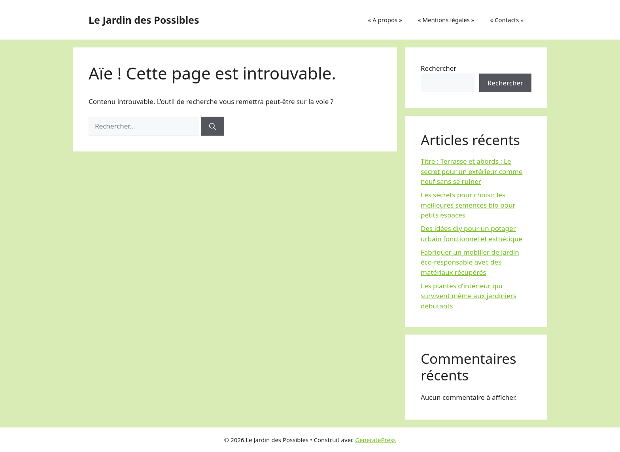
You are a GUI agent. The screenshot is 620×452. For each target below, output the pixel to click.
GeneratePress (375, 440)
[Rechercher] (212, 126)
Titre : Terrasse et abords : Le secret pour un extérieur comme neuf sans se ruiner (472, 171)
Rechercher (438, 68)
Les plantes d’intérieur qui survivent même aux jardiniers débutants (468, 295)
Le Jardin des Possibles (144, 19)
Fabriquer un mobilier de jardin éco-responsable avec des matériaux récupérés (470, 262)
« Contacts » (507, 20)
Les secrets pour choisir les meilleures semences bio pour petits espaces (468, 204)
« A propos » (385, 20)
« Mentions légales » (446, 20)
